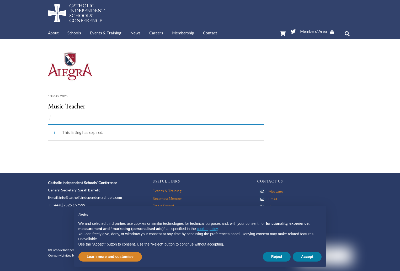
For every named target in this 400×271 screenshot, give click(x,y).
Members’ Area (319, 31)
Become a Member (167, 198)
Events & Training (105, 32)
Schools (74, 32)
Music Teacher (66, 106)
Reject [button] (276, 256)
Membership (183, 32)
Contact (210, 32)
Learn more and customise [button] (110, 256)
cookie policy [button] (207, 229)
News (135, 32)
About (53, 32)
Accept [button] (307, 256)
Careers (156, 32)
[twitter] (293, 30)
